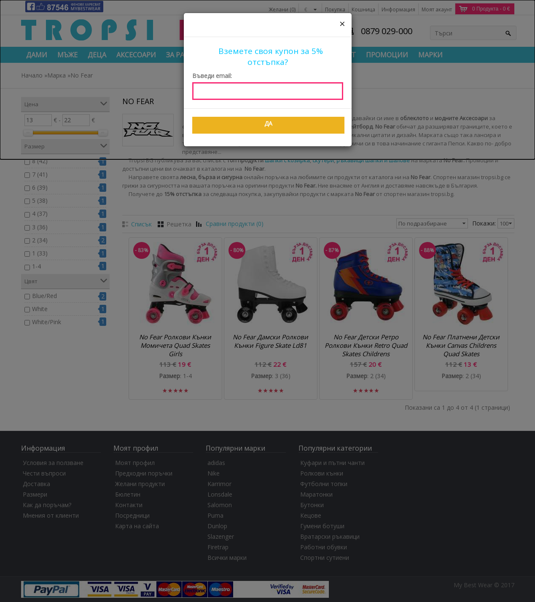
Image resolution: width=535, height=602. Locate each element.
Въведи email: (212, 76)
